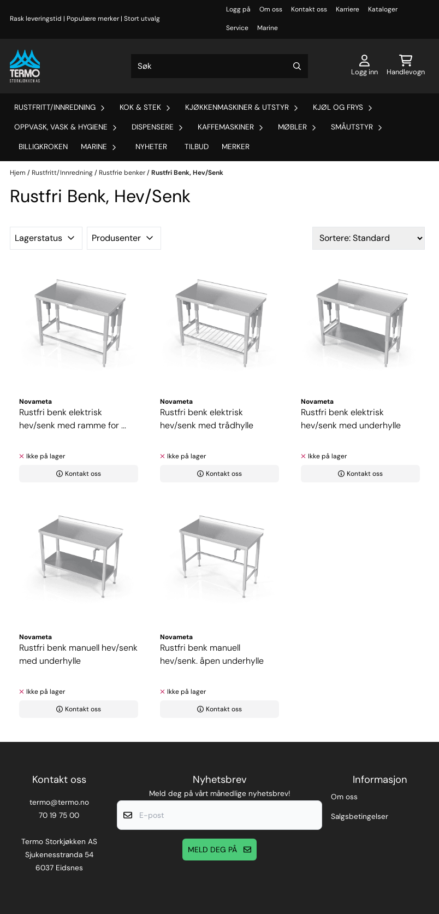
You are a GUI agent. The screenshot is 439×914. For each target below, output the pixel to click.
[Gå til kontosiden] (364, 66)
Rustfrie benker (123, 172)
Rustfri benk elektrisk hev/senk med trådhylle (206, 418)
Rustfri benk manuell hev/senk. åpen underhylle (212, 654)
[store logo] (25, 66)
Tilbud (197, 146)
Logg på (238, 9)
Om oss (270, 9)
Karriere (347, 9)
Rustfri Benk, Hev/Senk (187, 172)
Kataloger (383, 9)
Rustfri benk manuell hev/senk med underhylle (78, 654)
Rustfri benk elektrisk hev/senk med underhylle (351, 418)
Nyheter (151, 146)
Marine (267, 27)
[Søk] (220, 66)
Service (237, 27)
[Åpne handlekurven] (405, 66)
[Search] (297, 66)
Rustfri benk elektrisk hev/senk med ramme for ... (72, 418)
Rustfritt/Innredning (63, 172)
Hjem (18, 172)
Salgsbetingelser (359, 816)
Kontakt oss (309, 9)
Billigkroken (43, 146)
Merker (236, 146)
